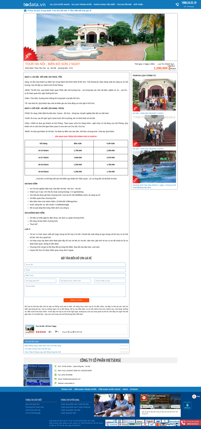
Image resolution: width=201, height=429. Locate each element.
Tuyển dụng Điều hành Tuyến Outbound (75, 407)
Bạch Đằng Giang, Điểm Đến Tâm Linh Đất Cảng (43, 346)
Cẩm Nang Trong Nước (85, 389)
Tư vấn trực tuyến (192, 423)
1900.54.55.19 (188, 3)
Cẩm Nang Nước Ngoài (109, 389)
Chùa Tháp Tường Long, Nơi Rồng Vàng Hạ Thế (43, 352)
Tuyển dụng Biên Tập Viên (70, 410)
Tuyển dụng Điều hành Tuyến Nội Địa (75, 404)
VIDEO (125, 389)
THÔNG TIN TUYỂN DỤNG (70, 399)
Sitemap (134, 389)
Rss (194, 396)
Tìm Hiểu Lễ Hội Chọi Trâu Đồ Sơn (38, 349)
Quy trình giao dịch (32, 404)
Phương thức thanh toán (35, 407)
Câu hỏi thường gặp (33, 413)
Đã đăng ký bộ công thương (36, 422)
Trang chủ (66, 389)
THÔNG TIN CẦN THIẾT (33, 399)
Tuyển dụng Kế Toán (68, 413)
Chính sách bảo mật (33, 410)
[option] (100, 37)
